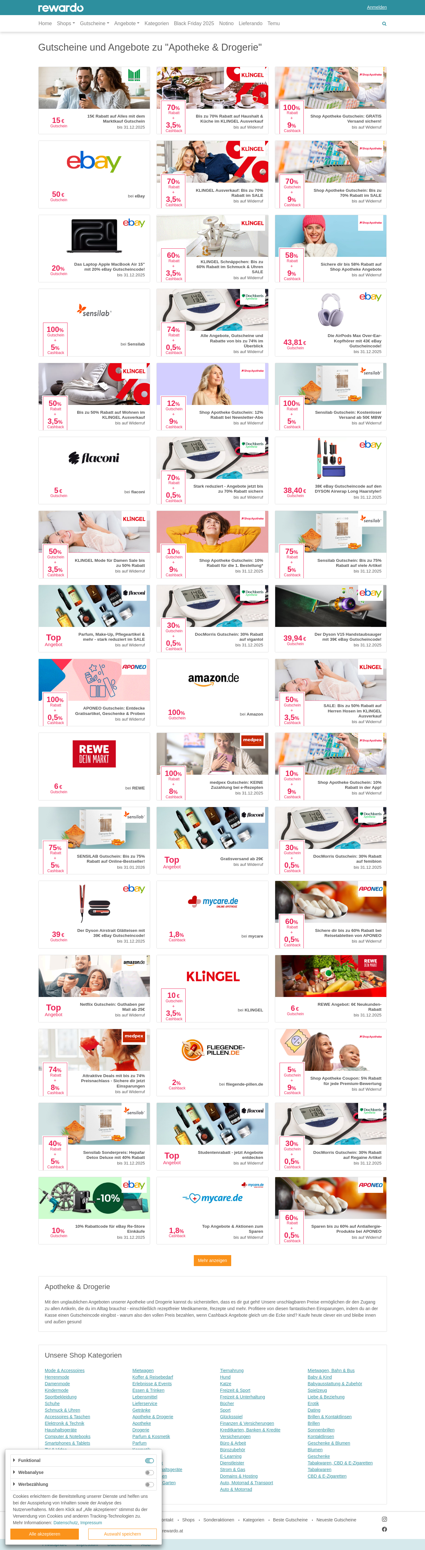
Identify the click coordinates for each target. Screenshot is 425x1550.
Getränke (142, 1410)
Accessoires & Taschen (67, 1416)
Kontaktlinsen (321, 1436)
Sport (225, 1410)
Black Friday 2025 (194, 23)
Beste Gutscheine (290, 1519)
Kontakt (166, 1519)
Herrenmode (57, 1377)
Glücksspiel (231, 1416)
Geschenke (319, 1456)
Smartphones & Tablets (67, 1443)
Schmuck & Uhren (62, 1410)
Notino (226, 23)
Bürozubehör (232, 1449)
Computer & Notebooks (68, 1436)
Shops (188, 1519)
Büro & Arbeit (233, 1443)
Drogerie (141, 1429)
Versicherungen (235, 1436)
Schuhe (52, 1403)
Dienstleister (232, 1462)
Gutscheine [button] (93, 23)
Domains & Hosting (239, 1476)
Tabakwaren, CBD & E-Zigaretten (340, 1462)
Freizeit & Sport (235, 1390)
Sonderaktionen (218, 1519)
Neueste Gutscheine (336, 1519)
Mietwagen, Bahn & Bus (331, 1370)
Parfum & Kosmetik (151, 1436)
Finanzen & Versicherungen (247, 1423)
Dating (314, 1410)
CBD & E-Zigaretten (327, 1476)
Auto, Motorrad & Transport (246, 1482)
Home (45, 23)
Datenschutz (65, 1522)
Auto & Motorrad (236, 1489)
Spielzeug (317, 1390)
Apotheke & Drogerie (153, 1416)
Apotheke (142, 1423)
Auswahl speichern (122, 1533)
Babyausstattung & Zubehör (335, 1383)
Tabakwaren (320, 1469)
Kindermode (57, 1390)
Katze (226, 1383)
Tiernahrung (232, 1370)
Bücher (227, 1403)
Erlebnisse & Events (152, 1383)
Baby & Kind (320, 1377)
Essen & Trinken (149, 1390)
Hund (225, 1377)
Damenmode (57, 1383)
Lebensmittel (145, 1396)
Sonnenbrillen (321, 1429)
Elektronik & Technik (64, 1423)
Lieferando (251, 23)
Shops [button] (64, 23)
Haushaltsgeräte (61, 1429)
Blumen (315, 1449)
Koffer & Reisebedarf (153, 1377)
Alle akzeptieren (44, 1533)
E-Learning (231, 1456)
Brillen (314, 1423)
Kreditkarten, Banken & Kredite (250, 1429)
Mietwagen (143, 1370)
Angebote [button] (125, 23)
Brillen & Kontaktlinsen (330, 1416)
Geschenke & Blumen (329, 1443)
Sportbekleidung (61, 1396)
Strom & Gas (232, 1469)
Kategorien (156, 23)
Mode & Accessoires (65, 1370)
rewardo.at (172, 1530)
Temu (274, 23)
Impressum (91, 1522)
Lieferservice (145, 1403)
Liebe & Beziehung (326, 1396)
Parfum (140, 1443)
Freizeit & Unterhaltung (242, 1396)
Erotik (313, 1403)
